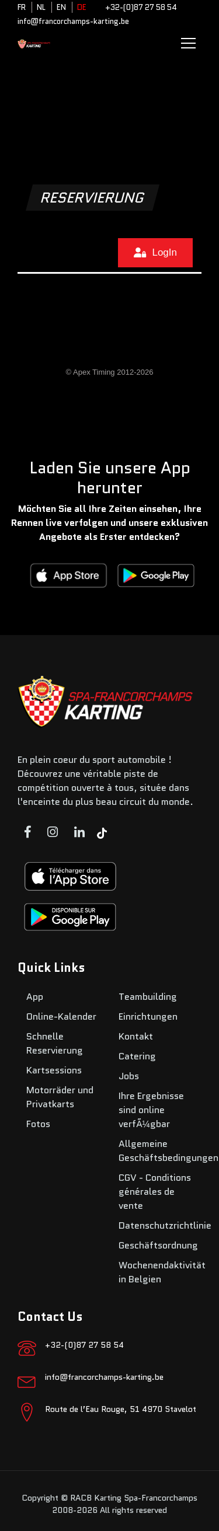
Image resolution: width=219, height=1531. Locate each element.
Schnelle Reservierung (54, 1043)
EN (61, 7)
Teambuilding (148, 996)
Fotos (38, 1124)
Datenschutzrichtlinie (165, 1225)
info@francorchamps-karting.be (73, 21)
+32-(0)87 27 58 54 (141, 7)
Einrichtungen (148, 1016)
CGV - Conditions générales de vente (155, 1191)
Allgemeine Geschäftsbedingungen (168, 1150)
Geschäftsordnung (158, 1245)
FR (22, 7)
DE (81, 7)
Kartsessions (54, 1070)
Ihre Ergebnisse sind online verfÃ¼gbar (151, 1110)
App (34, 996)
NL (41, 7)
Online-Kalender (61, 1016)
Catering (137, 1056)
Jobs (129, 1076)
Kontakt (136, 1036)
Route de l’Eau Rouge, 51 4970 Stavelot (120, 1409)
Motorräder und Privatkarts (59, 1097)
